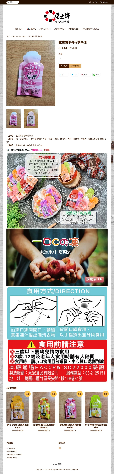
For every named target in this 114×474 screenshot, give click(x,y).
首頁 (7, 36)
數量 (60, 54)
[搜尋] (12, 2)
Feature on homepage (19, 36)
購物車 (105, 2)
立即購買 (63, 66)
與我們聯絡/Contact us (91, 29)
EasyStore (75, 469)
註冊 (96, 2)
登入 (89, 2)
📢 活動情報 (31, 29)
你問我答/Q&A (74, 29)
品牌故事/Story (59, 29)
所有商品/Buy (45, 29)
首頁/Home (19, 29)
